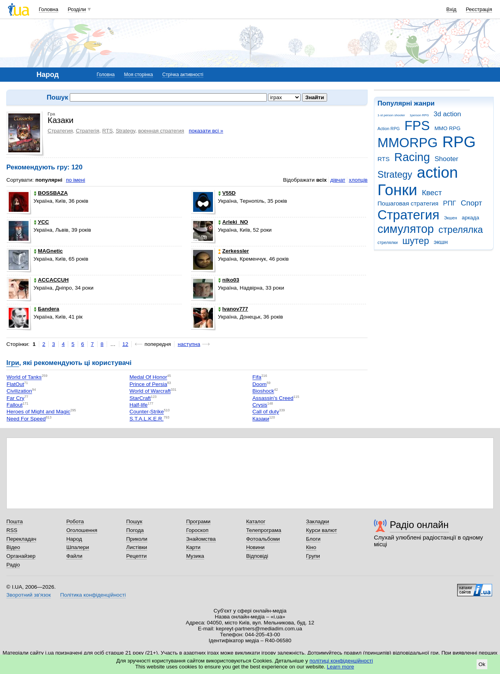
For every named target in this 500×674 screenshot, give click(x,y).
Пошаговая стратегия (408, 203)
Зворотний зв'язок (28, 595)
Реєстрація (479, 9)
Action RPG (388, 128)
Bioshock (263, 391)
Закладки (317, 521)
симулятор (405, 229)
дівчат (337, 180)
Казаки (261, 419)
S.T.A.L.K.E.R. (147, 419)
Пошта (14, 521)
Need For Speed (26, 419)
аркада (470, 218)
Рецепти (136, 556)
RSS (11, 530)
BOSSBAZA (51, 193)
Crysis (260, 405)
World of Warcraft (150, 391)
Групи (313, 556)
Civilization (19, 391)
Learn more (340, 667)
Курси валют (321, 530)
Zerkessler (233, 251)
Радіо (13, 565)
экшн (441, 241)
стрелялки (387, 242)
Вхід (451, 9)
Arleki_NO (233, 222)
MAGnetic (48, 251)
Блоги (313, 539)
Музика (195, 556)
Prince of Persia (148, 384)
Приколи (136, 539)
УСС (41, 222)
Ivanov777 (233, 309)
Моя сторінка (138, 74)
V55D (227, 193)
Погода (135, 530)
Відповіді (257, 556)
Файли (74, 556)
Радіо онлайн (419, 524)
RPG (459, 141)
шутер (415, 241)
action (437, 172)
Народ (74, 539)
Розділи (77, 9)
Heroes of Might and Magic (39, 412)
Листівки (136, 547)
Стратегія (87, 131)
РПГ (449, 203)
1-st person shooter (391, 115)
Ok (482, 664)
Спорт (471, 203)
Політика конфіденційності (93, 595)
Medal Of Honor (148, 377)
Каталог (256, 521)
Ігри (12, 363)
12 (125, 344)
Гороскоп (197, 530)
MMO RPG (448, 128)
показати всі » (206, 131)
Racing (412, 157)
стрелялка (461, 230)
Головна (48, 9)
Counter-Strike (147, 412)
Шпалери (77, 547)
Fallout (15, 405)
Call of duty (266, 412)
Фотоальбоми (263, 539)
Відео (13, 547)
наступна (189, 344)
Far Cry (16, 398)
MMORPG (407, 142)
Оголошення (81, 530)
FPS (417, 125)
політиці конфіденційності (341, 661)
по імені (75, 180)
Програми (198, 521)
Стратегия (408, 214)
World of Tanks (24, 377)
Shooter (446, 159)
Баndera (46, 309)
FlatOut (15, 384)
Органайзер (20, 556)
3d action (447, 114)
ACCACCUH (51, 280)
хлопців (358, 180)
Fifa (257, 377)
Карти (193, 547)
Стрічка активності (182, 74)
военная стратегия (161, 131)
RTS (383, 159)
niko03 (228, 280)
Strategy (394, 174)
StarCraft (140, 398)
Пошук (134, 521)
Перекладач (21, 539)
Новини (255, 547)
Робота (75, 521)
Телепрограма (264, 530)
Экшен (450, 217)
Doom (260, 384)
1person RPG (419, 115)
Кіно (311, 547)
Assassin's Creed (273, 398)
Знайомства (201, 539)
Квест (432, 192)
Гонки (397, 189)
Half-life (139, 405)
